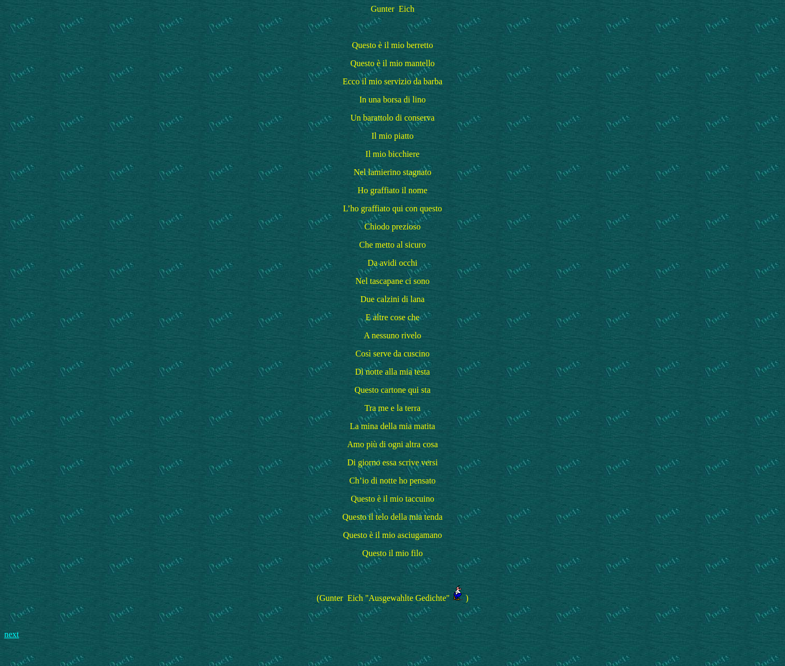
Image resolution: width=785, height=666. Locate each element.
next (11, 634)
